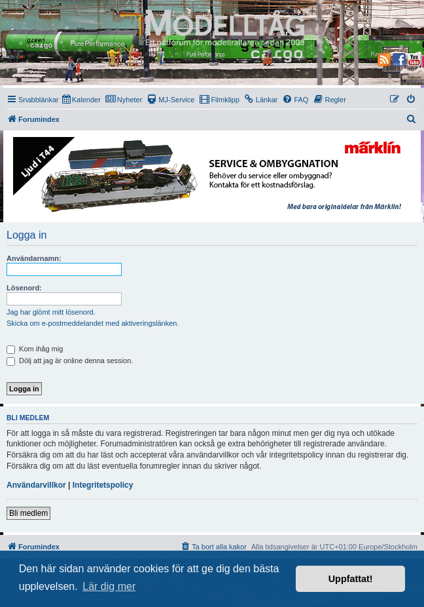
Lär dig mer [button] (108, 586)
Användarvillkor (36, 485)
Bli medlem (28, 513)
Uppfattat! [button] (350, 579)
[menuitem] (81, 100)
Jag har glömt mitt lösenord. (51, 312)
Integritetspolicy (103, 485)
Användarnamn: (34, 258)
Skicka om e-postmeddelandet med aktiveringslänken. (93, 323)
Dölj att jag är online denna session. (70, 360)
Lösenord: (24, 288)
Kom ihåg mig (35, 349)
